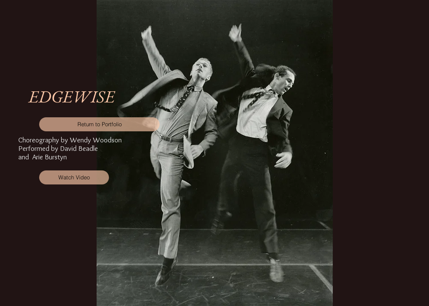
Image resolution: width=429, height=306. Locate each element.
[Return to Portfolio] (99, 124)
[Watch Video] (74, 177)
